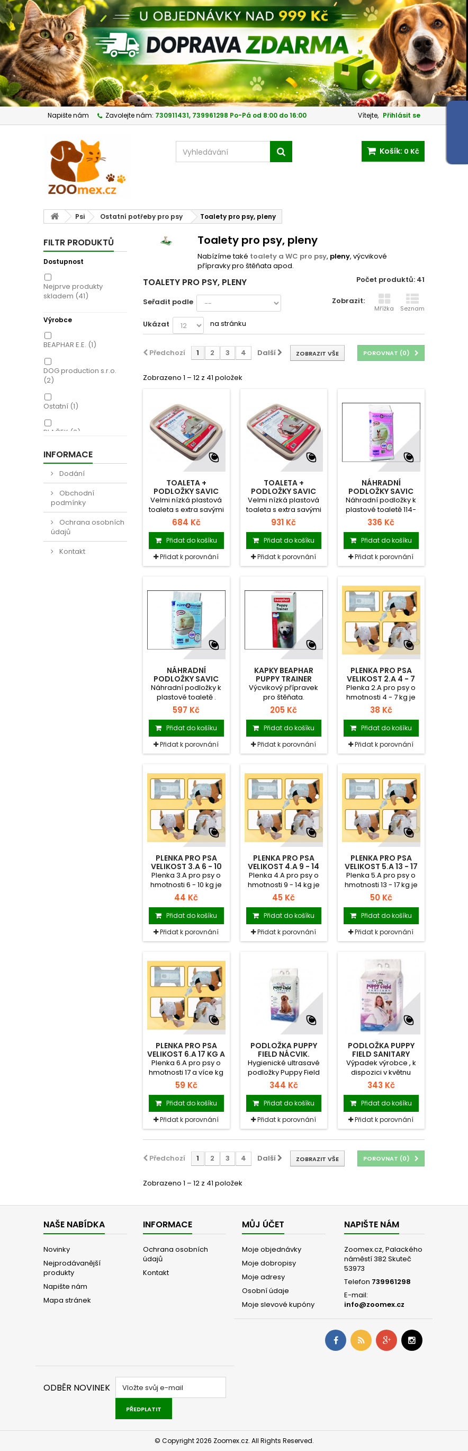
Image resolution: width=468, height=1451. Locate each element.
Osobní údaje (265, 1291)
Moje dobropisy (269, 1263)
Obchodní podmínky (72, 498)
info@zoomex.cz (374, 1304)
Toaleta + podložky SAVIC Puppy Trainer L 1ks (283, 491)
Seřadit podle (168, 302)
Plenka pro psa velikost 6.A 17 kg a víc (186, 1054)
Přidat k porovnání (189, 556)
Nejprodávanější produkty (72, 1268)
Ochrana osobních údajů (87, 527)
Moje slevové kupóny (278, 1304)
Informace (68, 454)
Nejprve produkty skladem (73, 291)
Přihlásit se (401, 115)
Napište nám (68, 115)
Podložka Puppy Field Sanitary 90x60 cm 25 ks (381, 1054)
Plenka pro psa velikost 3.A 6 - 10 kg (186, 866)
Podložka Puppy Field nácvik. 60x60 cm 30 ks (283, 1054)
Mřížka (384, 303)
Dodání (71, 473)
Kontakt (71, 551)
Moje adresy (263, 1277)
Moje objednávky (271, 1249)
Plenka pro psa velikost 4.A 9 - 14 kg (283, 866)
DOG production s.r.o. (79, 375)
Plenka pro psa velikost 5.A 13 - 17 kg (381, 866)
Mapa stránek (67, 1300)
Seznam (412, 303)
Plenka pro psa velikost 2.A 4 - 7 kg (381, 679)
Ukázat (156, 324)
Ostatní (60, 406)
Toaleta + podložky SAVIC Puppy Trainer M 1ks (186, 491)
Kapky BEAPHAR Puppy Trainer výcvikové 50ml (283, 679)
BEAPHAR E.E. (69, 345)
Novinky (56, 1249)
